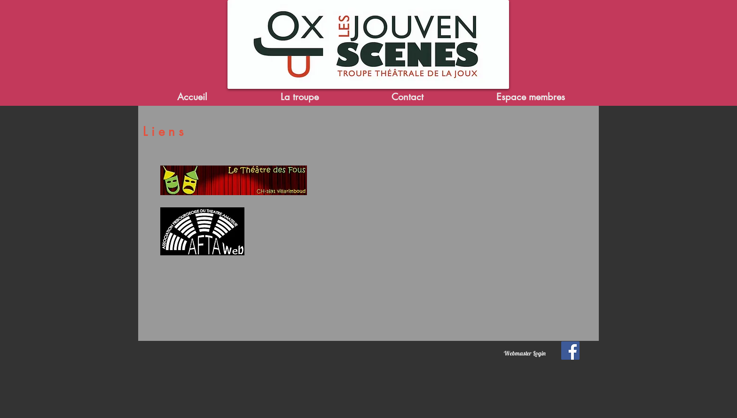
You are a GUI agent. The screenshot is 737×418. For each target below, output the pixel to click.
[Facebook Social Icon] (570, 350)
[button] (299, 97)
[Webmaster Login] (524, 353)
